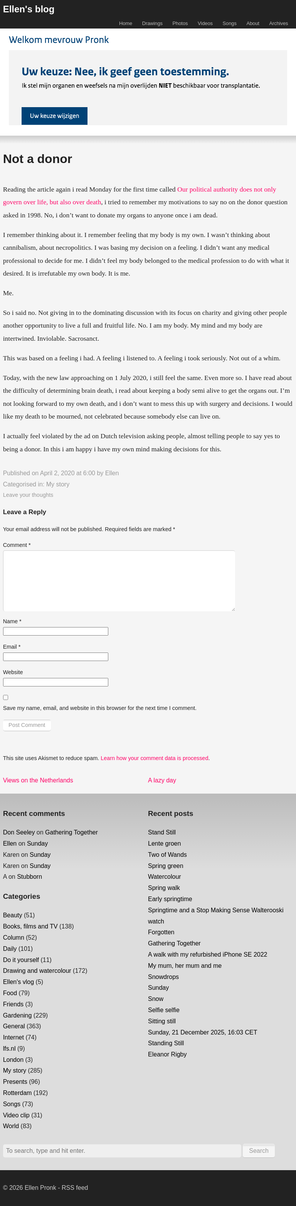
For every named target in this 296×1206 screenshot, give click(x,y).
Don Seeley (19, 832)
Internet (13, 1037)
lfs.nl (9, 1048)
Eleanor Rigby (167, 1054)
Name (12, 621)
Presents (15, 1081)
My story (57, 484)
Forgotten (161, 932)
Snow (155, 999)
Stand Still (162, 832)
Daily (10, 948)
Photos (180, 23)
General (14, 1026)
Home (125, 23)
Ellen (112, 473)
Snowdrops (163, 977)
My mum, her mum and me (185, 965)
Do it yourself (21, 960)
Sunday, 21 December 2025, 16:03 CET (202, 1032)
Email (12, 647)
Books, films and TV (30, 926)
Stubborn (29, 876)
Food (10, 993)
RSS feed (75, 1187)
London (13, 1059)
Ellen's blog (29, 9)
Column (13, 937)
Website (13, 672)
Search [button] (259, 1150)
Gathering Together (71, 832)
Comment (17, 545)
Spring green (165, 866)
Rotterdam (17, 1093)
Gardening (17, 1015)
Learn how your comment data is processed (154, 758)
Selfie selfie (164, 1010)
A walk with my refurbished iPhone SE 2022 (207, 954)
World (11, 1126)
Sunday (37, 843)
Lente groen (164, 843)
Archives (278, 23)
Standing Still (166, 1043)
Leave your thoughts (28, 495)
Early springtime (170, 899)
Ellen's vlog (18, 982)
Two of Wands (167, 854)
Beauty (12, 915)
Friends (13, 1004)
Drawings (152, 23)
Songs (230, 23)
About (252, 23)
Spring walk (164, 888)
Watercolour (164, 876)
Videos (205, 23)
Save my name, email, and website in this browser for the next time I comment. (100, 708)
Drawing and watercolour (37, 970)
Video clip (16, 1115)
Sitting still (162, 1021)
